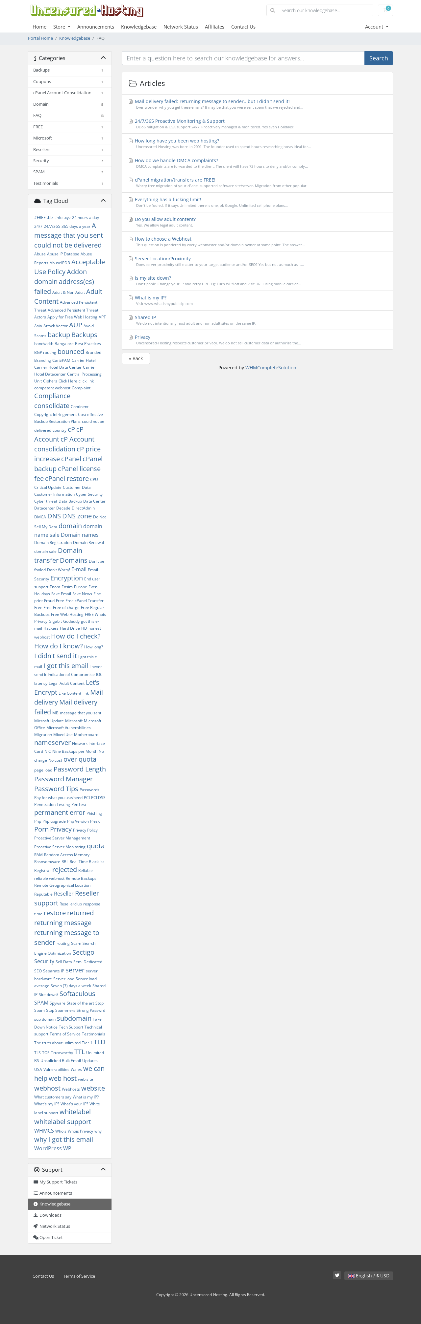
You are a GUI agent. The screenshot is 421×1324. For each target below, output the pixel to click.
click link (86, 381)
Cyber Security (89, 494)
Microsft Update (49, 721)
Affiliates (214, 26)
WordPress (48, 1148)
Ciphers (50, 381)
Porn (41, 829)
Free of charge (66, 607)
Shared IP (257, 320)
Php (37, 821)
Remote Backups (81, 878)
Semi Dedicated (87, 962)
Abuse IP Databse (63, 254)
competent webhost (52, 388)
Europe (80, 587)
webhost (47, 1088)
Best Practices (88, 343)
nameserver (52, 742)
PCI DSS (98, 797)
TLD (100, 1041)
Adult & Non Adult (68, 292)
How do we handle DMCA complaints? (257, 163)
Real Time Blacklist (87, 861)
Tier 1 (87, 1043)
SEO (38, 971)
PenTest (78, 804)
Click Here (68, 381)
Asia (38, 326)
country (59, 430)
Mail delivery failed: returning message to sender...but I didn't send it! (257, 104)
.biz (50, 217)
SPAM (41, 1002)
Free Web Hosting (67, 614)
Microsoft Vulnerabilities (68, 727)
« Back (136, 358)
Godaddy (71, 621)
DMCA (40, 517)
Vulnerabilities (56, 1069)
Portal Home (40, 38)
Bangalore (64, 343)
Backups (84, 334)
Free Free (43, 607)
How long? (93, 647)
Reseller (64, 893)
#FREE (40, 217)
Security (44, 961)
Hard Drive (70, 628)
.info (58, 217)
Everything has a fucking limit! (257, 202)
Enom (55, 587)
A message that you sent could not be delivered (68, 235)
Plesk (95, 821)
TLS (37, 1052)
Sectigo (83, 952)
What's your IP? (74, 1104)
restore (55, 912)
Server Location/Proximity (257, 261)
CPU (94, 479)
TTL (79, 1051)
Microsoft (74, 721)
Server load (63, 979)
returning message (62, 922)
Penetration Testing (52, 804)
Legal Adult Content (67, 683)
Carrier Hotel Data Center (58, 367)
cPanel (71, 458)
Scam (76, 943)
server (75, 970)
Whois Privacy (80, 1131)
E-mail (79, 569)
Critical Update (48, 487)
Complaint (81, 388)
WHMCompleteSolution (270, 367)
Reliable (85, 870)
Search (378, 58)
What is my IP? (86, 1097)
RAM (38, 854)
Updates (90, 1060)
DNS (54, 515)
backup (59, 334)
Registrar (42, 870)
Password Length (80, 769)
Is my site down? (257, 281)
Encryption (66, 578)
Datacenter (44, 508)
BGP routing (45, 352)
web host (63, 1078)
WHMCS (44, 1130)
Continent (79, 406)
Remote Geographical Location (62, 885)
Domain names (80, 534)
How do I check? (76, 636)
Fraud (49, 600)
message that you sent (80, 713)
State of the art (80, 1003)
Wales (76, 1069)
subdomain (74, 1018)
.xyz (67, 217)
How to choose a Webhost (257, 242)
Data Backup (70, 501)
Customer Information (54, 494)
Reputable (43, 894)
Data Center (94, 501)
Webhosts (71, 1089)
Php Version (78, 821)
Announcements (95, 26)
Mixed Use (63, 734)
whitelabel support (62, 1121)
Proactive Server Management (62, 838)
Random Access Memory (66, 854)
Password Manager (63, 778)
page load (43, 770)
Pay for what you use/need (58, 797)
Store (59, 26)
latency (40, 683)
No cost (55, 760)
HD (84, 628)
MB (55, 713)
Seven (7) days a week (71, 985)
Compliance (52, 395)
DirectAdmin (83, 508)
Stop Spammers (60, 1010)
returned (80, 912)
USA (38, 1069)
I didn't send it (55, 655)
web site (85, 1079)
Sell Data (64, 962)
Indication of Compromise (71, 674)
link (86, 693)
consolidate (51, 405)
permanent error (59, 812)
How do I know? (58, 645)
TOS (46, 1052)
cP (71, 429)
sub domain (45, 1019)
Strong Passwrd (91, 1010)
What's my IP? (46, 1104)
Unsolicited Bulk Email (60, 1060)
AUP (75, 324)
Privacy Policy (85, 830)
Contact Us (243, 26)
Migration (43, 734)
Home (39, 26)
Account (374, 26)
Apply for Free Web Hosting (72, 317)
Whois (60, 1131)
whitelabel (75, 1111)
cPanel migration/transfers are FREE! (257, 183)
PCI (87, 797)
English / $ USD (368, 1275)
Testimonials (93, 1034)
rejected (64, 869)
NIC (47, 751)
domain (70, 525)
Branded (93, 352)
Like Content (70, 693)
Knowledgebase (139, 26)
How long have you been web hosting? (257, 144)
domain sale (45, 551)
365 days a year (76, 226)
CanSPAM (61, 360)
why (98, 1131)
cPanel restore (67, 478)
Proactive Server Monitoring (60, 847)
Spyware (57, 1003)
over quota (79, 759)
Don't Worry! (58, 570)
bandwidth (43, 343)
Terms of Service (65, 1034)
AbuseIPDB (60, 263)
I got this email (65, 665)
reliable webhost (49, 878)
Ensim (67, 587)
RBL (65, 861)
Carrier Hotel (84, 360)
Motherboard (86, 734)
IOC (99, 674)
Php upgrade (54, 821)
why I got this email (63, 1139)
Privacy (61, 829)
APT (102, 317)
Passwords (89, 789)
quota (96, 845)
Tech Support (71, 1027)
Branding (42, 360)
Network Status (180, 26)
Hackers (51, 628)
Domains (73, 560)
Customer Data (77, 487)
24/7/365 (52, 226)
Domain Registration (53, 542)
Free (60, 600)
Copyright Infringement (55, 414)
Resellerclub (71, 904)
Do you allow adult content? (257, 222)
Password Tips (56, 788)
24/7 (38, 226)
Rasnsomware (47, 861)
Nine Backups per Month (74, 751)
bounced (71, 351)
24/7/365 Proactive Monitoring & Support (257, 124)
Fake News (82, 594)
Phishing (94, 813)
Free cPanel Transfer (84, 600)
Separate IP (53, 971)
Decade (63, 508)
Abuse (40, 254)
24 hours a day (85, 217)
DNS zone (77, 515)
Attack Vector (55, 326)
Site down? (48, 994)
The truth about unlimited (57, 1043)
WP (67, 1148)
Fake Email (61, 594)
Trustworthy (62, 1052)
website (93, 1088)
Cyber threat (45, 501)
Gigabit (55, 621)
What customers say (52, 1097)
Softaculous (77, 993)
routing (63, 943)
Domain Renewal (88, 542)
